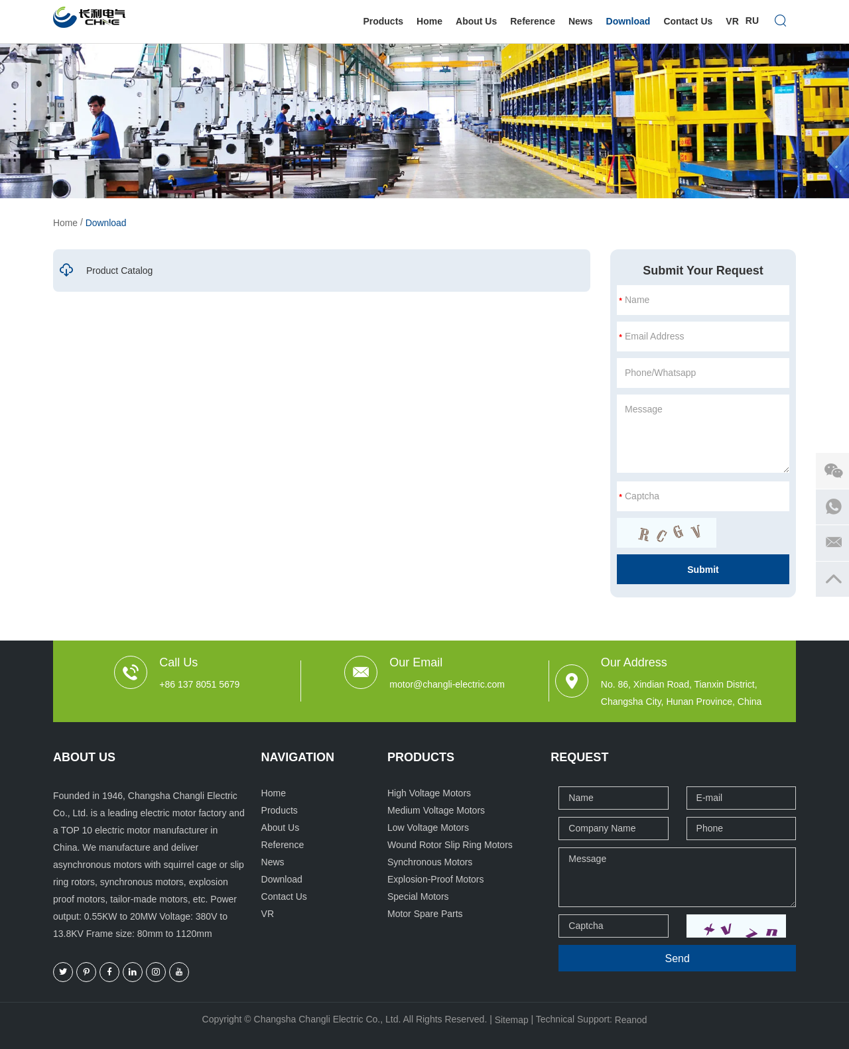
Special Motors (418, 896)
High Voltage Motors (429, 793)
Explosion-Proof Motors (435, 879)
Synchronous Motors (429, 862)
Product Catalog (106, 270)
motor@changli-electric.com (447, 684)
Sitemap (511, 1020)
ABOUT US (84, 757)
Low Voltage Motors (428, 827)
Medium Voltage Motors (436, 810)
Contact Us (687, 21)
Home (429, 21)
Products (383, 21)
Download (628, 21)
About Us (476, 21)
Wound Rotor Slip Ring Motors (450, 844)
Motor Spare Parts (425, 913)
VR (732, 21)
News (580, 21)
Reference (532, 21)
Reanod (631, 1020)
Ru (752, 21)
